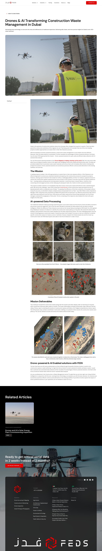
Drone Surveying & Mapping (21, 500)
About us (63, 2)
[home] (10, 3)
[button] (35, 2)
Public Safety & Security (39, 519)
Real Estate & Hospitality (39, 516)
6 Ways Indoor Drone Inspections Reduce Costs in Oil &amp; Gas (60, 505)
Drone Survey (64, 187)
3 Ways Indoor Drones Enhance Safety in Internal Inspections (60, 501)
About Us (73, 500)
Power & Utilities (37, 510)
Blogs (69, 2)
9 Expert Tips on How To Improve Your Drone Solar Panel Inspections (60, 515)
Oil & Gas (35, 507)
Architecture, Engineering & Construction (40, 504)
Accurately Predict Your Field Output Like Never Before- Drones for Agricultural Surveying (59, 519)
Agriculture (36, 500)
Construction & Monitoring (21, 503)
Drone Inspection (18, 506)
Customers (56, 2)
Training (50, 2)
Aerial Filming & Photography (22, 509)
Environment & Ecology (39, 513)
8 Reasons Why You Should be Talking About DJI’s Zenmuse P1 (60, 510)
